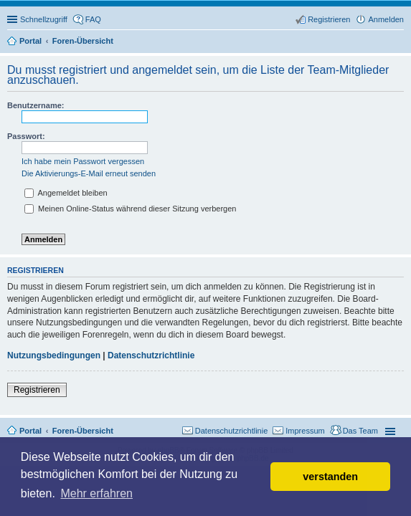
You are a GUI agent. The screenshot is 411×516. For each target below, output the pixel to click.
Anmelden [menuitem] (386, 19)
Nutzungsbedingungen (53, 355)
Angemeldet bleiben (66, 192)
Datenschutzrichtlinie (151, 355)
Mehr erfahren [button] (96, 493)
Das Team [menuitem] (360, 430)
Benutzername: (35, 105)
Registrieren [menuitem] (329, 19)
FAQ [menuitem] (93, 19)
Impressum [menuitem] (304, 430)
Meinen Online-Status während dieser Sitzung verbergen (130, 208)
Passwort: (26, 136)
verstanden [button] (330, 476)
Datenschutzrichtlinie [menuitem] (231, 430)
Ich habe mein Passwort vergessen (83, 161)
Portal (30, 41)
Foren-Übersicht (82, 430)
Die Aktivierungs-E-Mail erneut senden (89, 173)
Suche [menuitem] (399, 42)
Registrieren (37, 390)
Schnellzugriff (43, 19)
